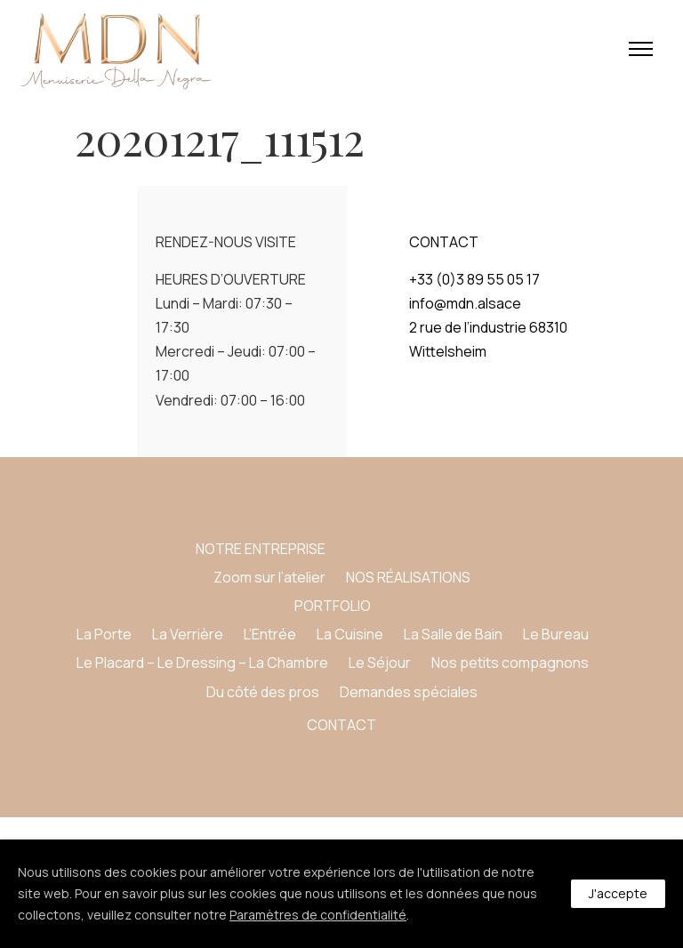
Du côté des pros (262, 692)
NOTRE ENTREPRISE (260, 548)
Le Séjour (380, 662)
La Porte (104, 634)
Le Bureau (556, 634)
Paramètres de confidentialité (317, 914)
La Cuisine (350, 634)
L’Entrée (270, 634)
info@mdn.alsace (465, 303)
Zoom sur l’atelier (269, 577)
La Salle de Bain (453, 634)
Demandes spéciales (409, 692)
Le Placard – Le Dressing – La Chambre (202, 662)
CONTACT (341, 725)
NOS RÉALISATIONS (408, 577)
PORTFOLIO (332, 605)
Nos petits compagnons (510, 662)
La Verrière (187, 634)
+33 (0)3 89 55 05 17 (474, 279)
